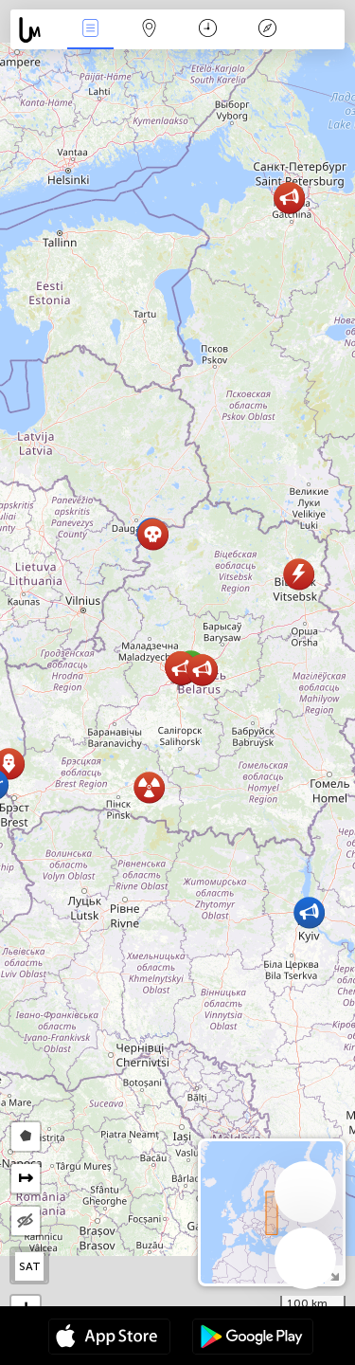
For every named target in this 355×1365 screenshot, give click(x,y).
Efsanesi (266, 30)
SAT (30, 1266)
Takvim (208, 30)
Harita (149, 30)
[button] (149, 787)
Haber (89, 30)
